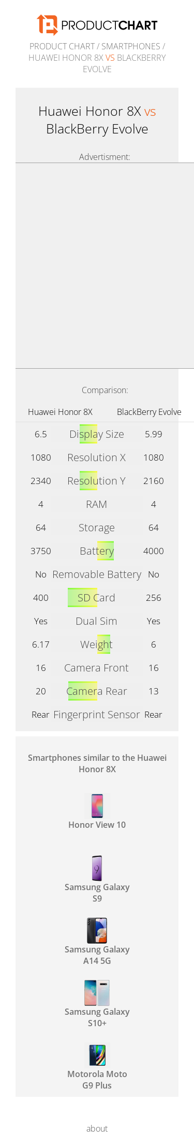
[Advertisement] (97, 265)
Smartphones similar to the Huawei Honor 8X (97, 763)
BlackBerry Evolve (149, 412)
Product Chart (62, 46)
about (97, 1128)
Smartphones (130, 46)
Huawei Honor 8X (60, 412)
